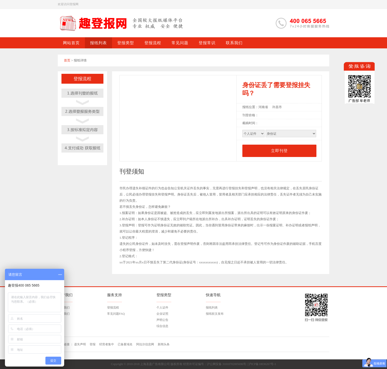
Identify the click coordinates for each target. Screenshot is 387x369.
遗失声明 (80, 344)
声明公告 (162, 320)
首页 (67, 60)
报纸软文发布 (215, 313)
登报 (93, 344)
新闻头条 (164, 344)
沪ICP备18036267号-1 (262, 364)
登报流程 (113, 307)
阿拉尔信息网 (145, 344)
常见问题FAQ (116, 313)
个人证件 (162, 307)
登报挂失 (235, 188)
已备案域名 (125, 344)
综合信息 (162, 326)
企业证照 (162, 313)
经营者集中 (106, 344)
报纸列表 (212, 307)
